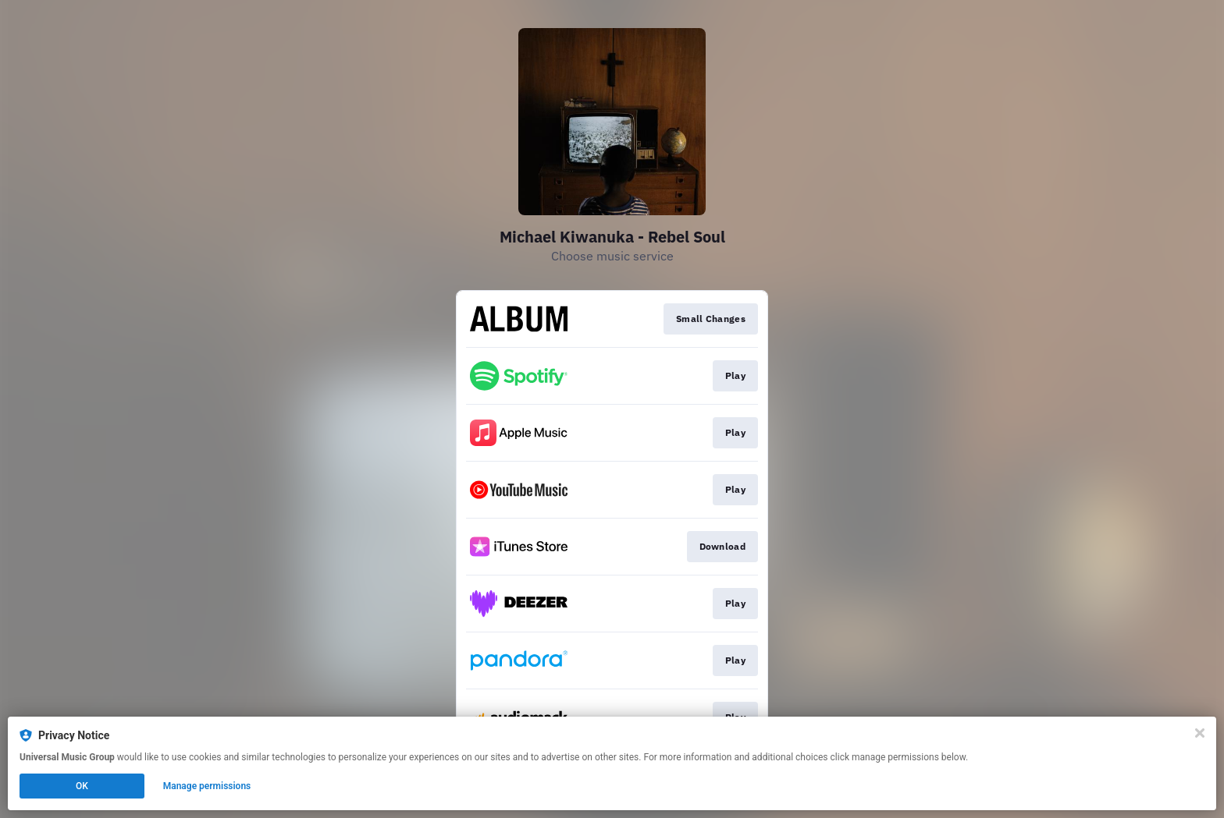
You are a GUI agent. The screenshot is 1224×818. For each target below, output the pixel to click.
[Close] (1199, 733)
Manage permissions (207, 786)
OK (82, 786)
